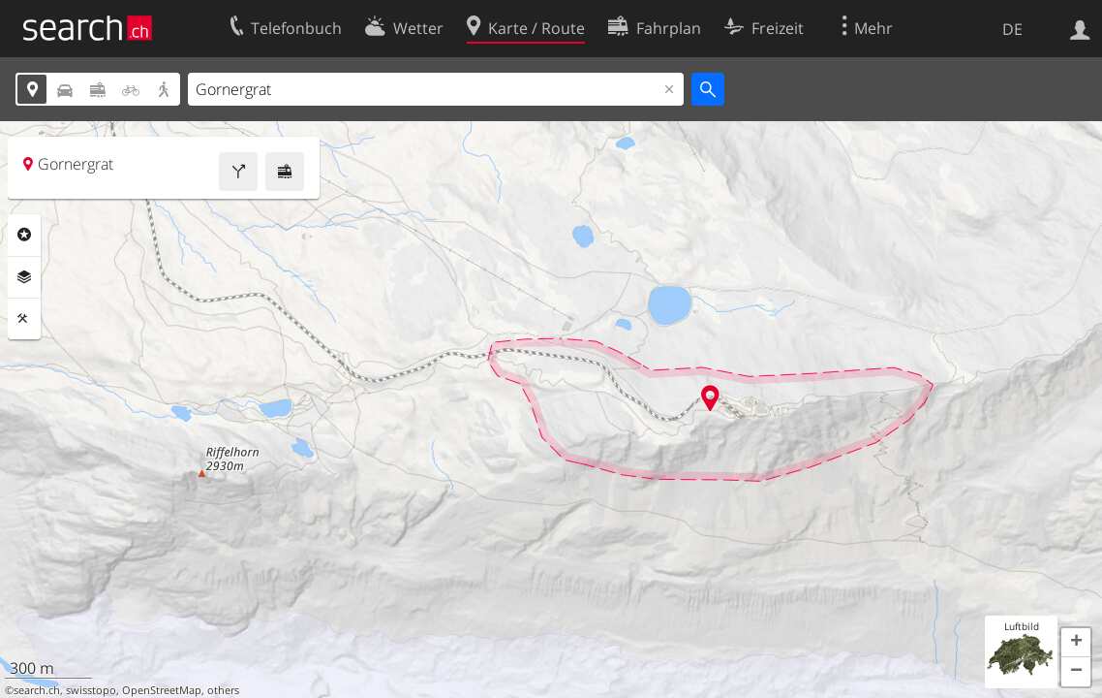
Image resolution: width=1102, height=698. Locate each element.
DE (1012, 29)
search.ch (37, 690)
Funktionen (24, 319)
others (223, 690)
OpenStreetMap (161, 690)
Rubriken (24, 234)
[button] (1075, 642)
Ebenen (24, 277)
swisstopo (91, 690)
